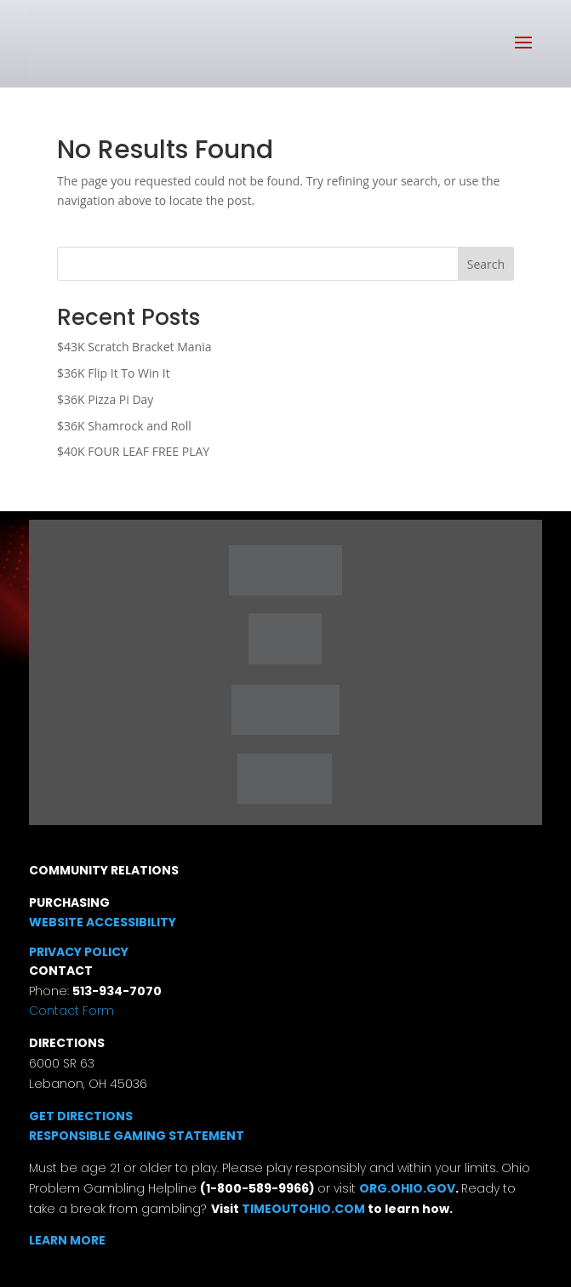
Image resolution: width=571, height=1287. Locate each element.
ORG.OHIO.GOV (407, 1188)
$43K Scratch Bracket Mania (134, 347)
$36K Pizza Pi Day (105, 399)
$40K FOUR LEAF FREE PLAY (133, 451)
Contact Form (71, 1010)
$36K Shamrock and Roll (124, 426)
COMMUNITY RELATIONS (104, 870)
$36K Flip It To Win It (113, 373)
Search (486, 264)
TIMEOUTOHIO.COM (305, 1208)
